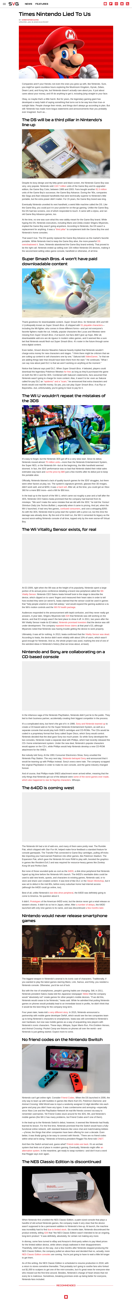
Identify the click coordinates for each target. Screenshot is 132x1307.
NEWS (28, 4)
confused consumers (70, 508)
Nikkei (86, 994)
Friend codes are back (77, 1144)
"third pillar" (60, 229)
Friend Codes (67, 1097)
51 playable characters (92, 325)
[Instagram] (116, 5)
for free (67, 372)
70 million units (52, 462)
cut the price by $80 (55, 472)
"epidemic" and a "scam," (56, 381)
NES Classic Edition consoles (36, 1254)
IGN (67, 616)
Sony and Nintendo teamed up (90, 724)
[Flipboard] (110, 5)
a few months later (94, 908)
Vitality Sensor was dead (97, 634)
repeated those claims (66, 625)
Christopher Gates (30, 20)
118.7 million (60, 186)
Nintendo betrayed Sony (74, 758)
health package (64, 607)
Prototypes (35, 901)
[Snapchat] (122, 5)
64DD (70, 871)
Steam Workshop (95, 881)
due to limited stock (57, 1229)
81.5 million (101, 189)
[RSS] (127, 5)
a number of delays (85, 905)
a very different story (58, 1012)
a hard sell (62, 487)
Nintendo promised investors (72, 622)
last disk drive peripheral (61, 893)
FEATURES (41, 4)
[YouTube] (105, 5)
